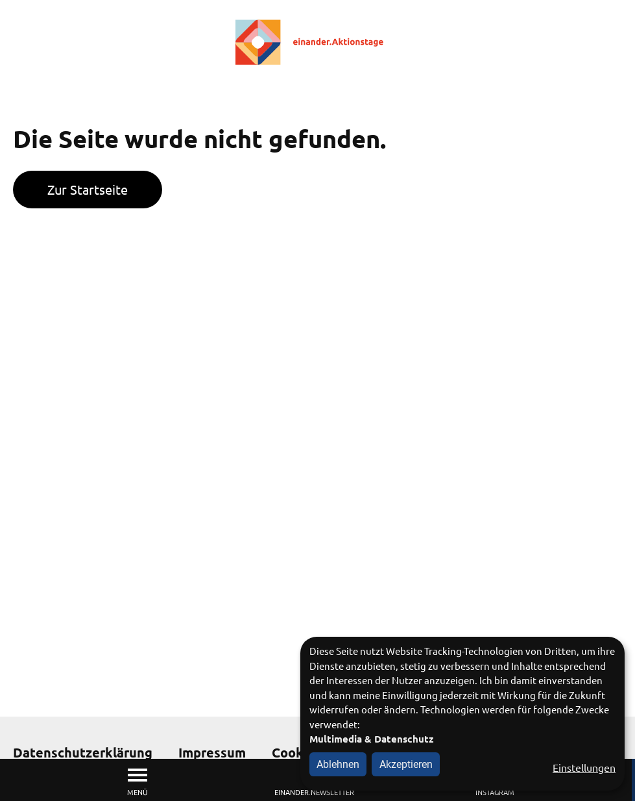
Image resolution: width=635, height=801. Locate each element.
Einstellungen (584, 767)
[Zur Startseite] (317, 42)
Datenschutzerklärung (82, 752)
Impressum (212, 752)
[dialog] (462, 714)
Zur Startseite (87, 189)
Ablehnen (338, 764)
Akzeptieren (406, 764)
